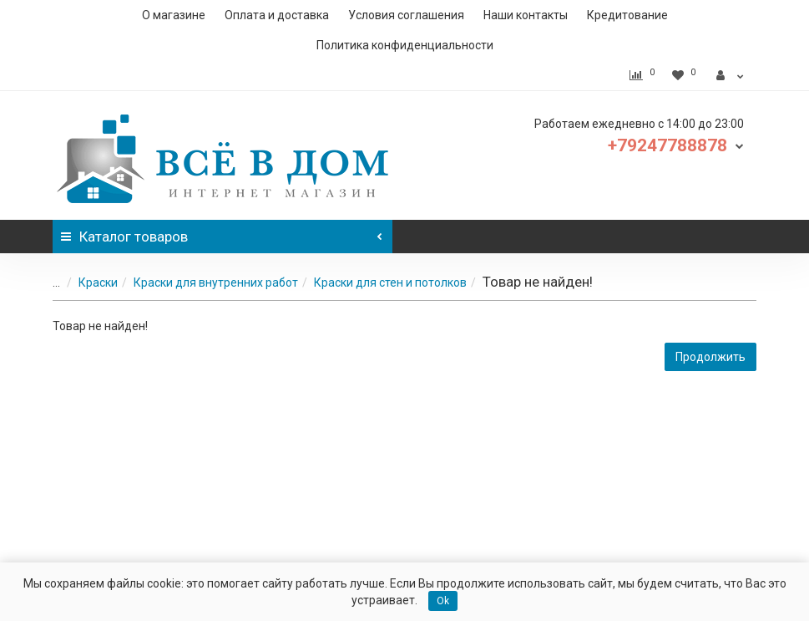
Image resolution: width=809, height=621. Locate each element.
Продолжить (710, 357)
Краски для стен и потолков (380, 282)
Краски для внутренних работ (206, 282)
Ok (443, 601)
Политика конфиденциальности (404, 45)
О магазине (173, 15)
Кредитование (627, 15)
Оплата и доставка (277, 15)
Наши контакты (525, 15)
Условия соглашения (406, 15)
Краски (88, 282)
